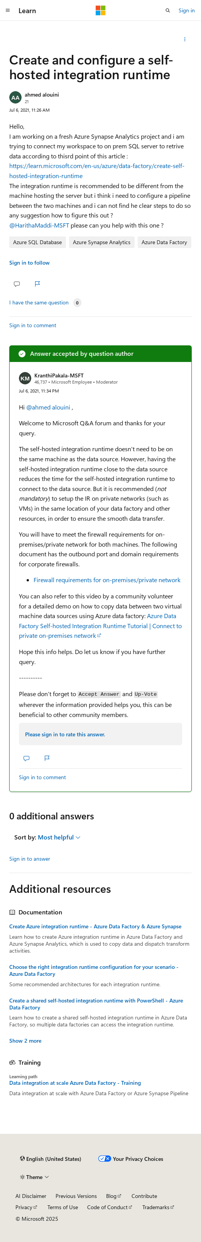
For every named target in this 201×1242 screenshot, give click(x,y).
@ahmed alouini (49, 407)
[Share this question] (185, 39)
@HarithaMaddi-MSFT (40, 225)
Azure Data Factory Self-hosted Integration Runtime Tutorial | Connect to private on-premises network (100, 625)
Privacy (23, 1207)
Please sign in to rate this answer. (65, 734)
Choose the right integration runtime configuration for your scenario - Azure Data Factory (94, 970)
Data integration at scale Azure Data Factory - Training (75, 1082)
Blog (111, 1196)
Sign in (187, 10)
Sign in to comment (32, 325)
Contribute (144, 1196)
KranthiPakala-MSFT (59, 375)
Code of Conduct (107, 1207)
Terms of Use (62, 1207)
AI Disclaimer (30, 1196)
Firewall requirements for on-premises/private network (107, 580)
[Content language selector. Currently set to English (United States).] (50, 1159)
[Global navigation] (7, 10)
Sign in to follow (29, 262)
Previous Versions (76, 1196)
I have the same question (39, 302)
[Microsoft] (101, 10)
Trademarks (155, 1207)
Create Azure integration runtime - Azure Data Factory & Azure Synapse (95, 926)
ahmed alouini (42, 94)
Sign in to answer (29, 858)
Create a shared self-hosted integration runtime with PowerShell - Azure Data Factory (96, 1004)
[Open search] (168, 10)
